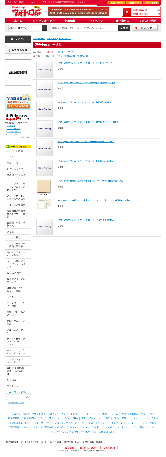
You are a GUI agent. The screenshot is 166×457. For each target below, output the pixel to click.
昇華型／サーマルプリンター (16, 280)
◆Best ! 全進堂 (65, 38)
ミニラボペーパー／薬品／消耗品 (16, 245)
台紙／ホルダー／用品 (16, 322)
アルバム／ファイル (16, 331)
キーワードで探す (18, 392)
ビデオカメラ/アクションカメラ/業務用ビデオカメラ (16, 173)
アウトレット (14, 386)
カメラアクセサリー (71, 414)
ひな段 (10, 231)
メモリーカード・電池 (95, 414)
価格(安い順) (69, 56)
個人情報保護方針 (89, 447)
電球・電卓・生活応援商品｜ (100, 432)
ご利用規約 (109, 447)
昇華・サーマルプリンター (47, 423)
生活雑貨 (11, 380)
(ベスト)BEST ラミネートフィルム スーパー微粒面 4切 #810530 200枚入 (89, 122)
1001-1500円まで (14, 131)
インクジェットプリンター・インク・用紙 (132, 423)
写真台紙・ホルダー (54, 427)
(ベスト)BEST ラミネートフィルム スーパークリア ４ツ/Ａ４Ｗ (85, 63)
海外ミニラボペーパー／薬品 (16, 254)
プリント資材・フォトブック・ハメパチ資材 (135, 418)
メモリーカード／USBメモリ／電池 (16, 197)
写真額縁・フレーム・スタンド (26, 427)
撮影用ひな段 (35, 418)
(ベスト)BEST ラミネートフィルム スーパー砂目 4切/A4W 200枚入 (86, 83)
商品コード (50, 56)
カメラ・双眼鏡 (22, 414)
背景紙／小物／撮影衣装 (16, 224)
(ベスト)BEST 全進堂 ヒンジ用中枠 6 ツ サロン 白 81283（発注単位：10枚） (94, 200)
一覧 (58, 52)
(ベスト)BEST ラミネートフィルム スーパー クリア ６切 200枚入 (86, 220)
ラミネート (52, 38)
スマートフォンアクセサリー (16, 361)
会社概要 (69, 447)
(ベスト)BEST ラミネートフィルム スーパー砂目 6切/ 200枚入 (84, 102)
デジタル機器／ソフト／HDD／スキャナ (16, 341)
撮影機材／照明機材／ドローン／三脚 (16, 214)
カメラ (10, 157)
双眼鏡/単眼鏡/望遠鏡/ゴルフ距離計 (15, 371)
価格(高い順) (82, 56)
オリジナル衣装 (15, 151)
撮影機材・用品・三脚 (141, 414)
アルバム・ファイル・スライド (83, 427)
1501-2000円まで (14, 134)
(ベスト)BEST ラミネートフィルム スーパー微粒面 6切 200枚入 (86, 141)
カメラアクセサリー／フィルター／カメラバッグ (16, 187)
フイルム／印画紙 (16, 205)
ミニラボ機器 (14, 237)
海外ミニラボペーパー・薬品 (95, 418)
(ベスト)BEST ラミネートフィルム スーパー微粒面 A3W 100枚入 (86, 161)
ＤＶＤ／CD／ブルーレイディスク (16, 352)
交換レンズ (12, 163)
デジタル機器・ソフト (112, 427)
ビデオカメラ (52, 414)
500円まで (11, 126)
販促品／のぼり (15, 273)
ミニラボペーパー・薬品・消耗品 (61, 418)
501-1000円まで (13, 128)
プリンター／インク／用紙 (16, 304)
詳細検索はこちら (16, 402)
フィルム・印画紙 (118, 414)
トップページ (39, 38)
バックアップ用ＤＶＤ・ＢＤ (141, 427)
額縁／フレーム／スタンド (16, 313)
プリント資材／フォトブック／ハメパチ (16, 264)
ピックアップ (68, 52)
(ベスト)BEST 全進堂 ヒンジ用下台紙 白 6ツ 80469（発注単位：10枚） (91, 181)
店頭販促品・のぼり (22, 423)
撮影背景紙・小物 (17, 418)
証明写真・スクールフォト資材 (79, 423)
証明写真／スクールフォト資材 (16, 289)
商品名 (59, 56)
